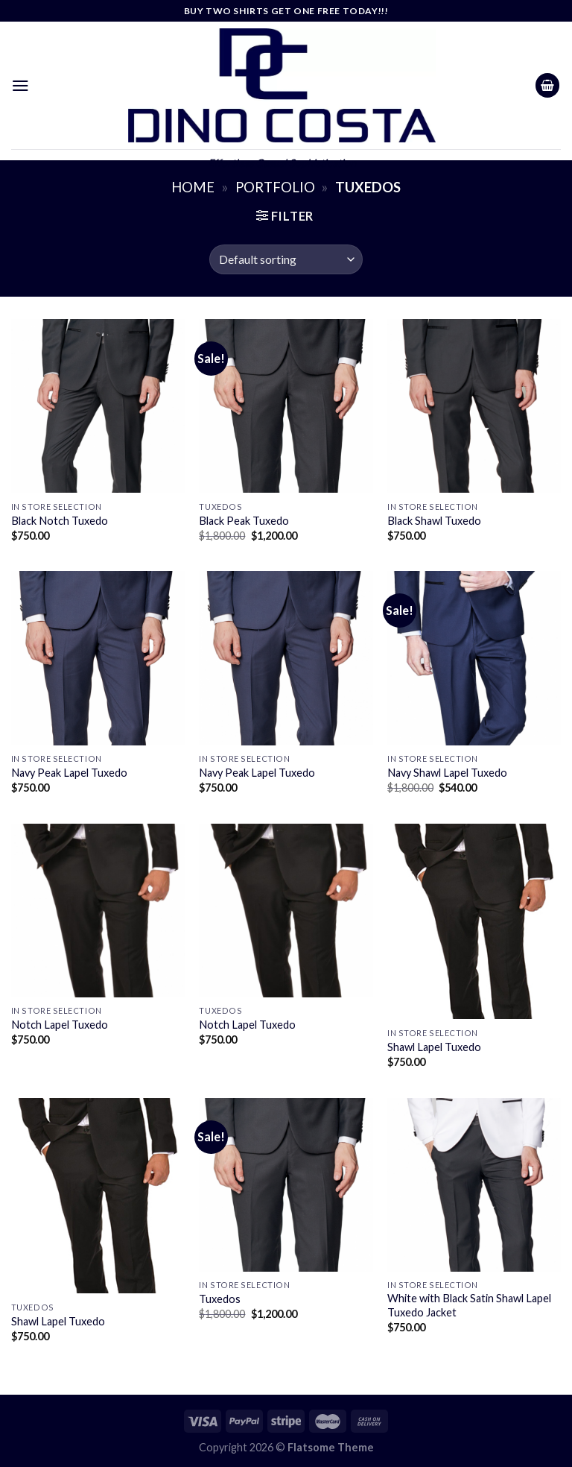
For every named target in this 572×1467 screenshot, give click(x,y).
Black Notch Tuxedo (59, 520)
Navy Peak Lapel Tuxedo (69, 772)
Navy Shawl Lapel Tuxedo (447, 772)
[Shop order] (286, 259)
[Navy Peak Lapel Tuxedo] (98, 658)
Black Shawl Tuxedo (434, 520)
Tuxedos (220, 1299)
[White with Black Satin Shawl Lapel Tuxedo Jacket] (474, 1185)
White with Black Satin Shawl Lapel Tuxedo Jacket (469, 1305)
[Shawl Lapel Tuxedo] (474, 922)
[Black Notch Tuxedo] (98, 406)
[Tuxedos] (285, 1185)
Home (192, 187)
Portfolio (275, 187)
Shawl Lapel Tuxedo (434, 1047)
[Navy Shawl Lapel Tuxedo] (474, 658)
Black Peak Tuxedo (244, 520)
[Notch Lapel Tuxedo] (98, 910)
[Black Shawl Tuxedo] (474, 406)
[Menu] (20, 85)
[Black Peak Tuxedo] (285, 406)
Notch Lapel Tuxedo (59, 1024)
